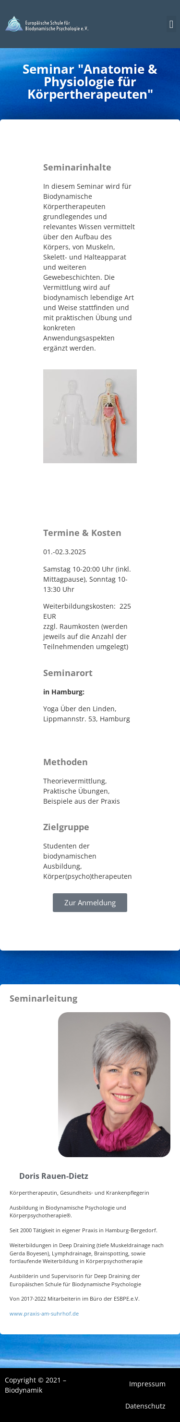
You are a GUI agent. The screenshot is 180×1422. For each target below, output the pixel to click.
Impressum (147, 1383)
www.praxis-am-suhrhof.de (44, 1313)
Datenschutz (145, 1405)
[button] (171, 24)
